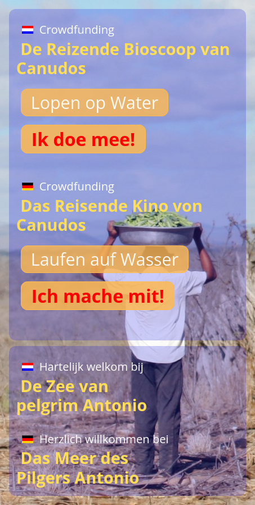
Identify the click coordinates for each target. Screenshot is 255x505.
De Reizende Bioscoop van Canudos (123, 47)
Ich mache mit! (98, 296)
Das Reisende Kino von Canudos (109, 204)
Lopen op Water (94, 102)
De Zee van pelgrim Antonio (83, 384)
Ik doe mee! (83, 139)
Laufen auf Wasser (104, 259)
